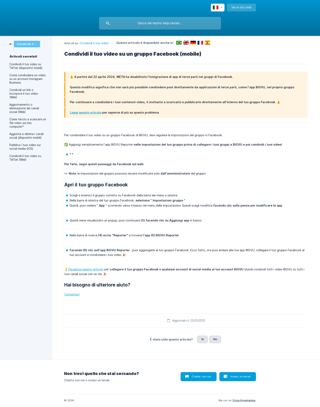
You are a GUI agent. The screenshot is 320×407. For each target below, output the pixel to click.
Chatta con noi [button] (201, 376)
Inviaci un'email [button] (240, 376)
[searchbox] (160, 23)
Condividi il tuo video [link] (94, 43)
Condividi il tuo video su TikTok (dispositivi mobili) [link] (25, 66)
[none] (217, 7)
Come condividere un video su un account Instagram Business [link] (27, 79)
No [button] (215, 339)
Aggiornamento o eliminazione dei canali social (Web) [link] (24, 108)
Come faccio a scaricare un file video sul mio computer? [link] (27, 123)
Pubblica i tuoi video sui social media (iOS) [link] (25, 146)
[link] (24, 44)
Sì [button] (202, 339)
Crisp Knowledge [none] (243, 400)
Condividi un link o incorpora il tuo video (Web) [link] (23, 93)
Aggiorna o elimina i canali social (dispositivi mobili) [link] (26, 135)
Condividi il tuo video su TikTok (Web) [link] (25, 157)
